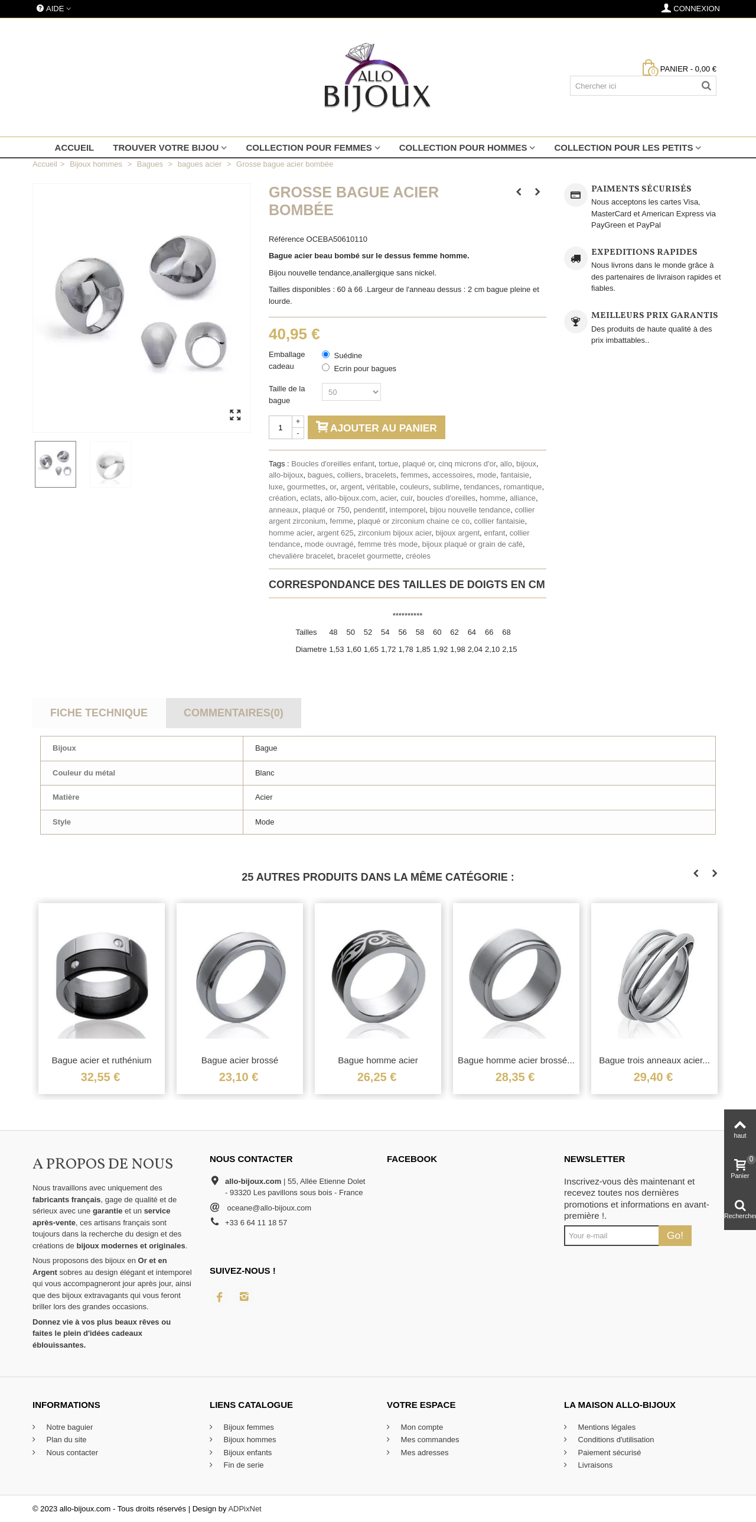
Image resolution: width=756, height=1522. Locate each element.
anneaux (283, 509)
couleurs (414, 486)
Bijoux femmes (247, 1427)
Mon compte (421, 1427)
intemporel (408, 509)
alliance (523, 498)
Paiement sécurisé (608, 1452)
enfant (494, 532)
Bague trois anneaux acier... (654, 1060)
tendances (481, 486)
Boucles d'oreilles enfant (332, 463)
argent (351, 486)
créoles (418, 555)
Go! (675, 1235)
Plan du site (65, 1439)
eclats (310, 498)
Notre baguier (68, 1427)
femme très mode (388, 544)
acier (388, 498)
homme (492, 498)
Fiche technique (99, 713)
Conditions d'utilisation (615, 1439)
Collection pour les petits (623, 147)
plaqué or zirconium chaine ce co (413, 521)
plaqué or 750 (326, 509)
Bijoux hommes (248, 1439)
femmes (414, 474)
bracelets (380, 474)
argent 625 (335, 532)
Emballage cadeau (287, 360)
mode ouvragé (329, 544)
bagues (320, 474)
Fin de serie (242, 1465)
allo (506, 463)
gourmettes (306, 486)
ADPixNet (244, 1508)
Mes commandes (429, 1439)
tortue (388, 463)
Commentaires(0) (234, 713)
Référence (286, 239)
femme (341, 521)
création (282, 498)
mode (487, 474)
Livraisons (594, 1465)
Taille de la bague (287, 394)
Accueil (74, 147)
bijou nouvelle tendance (470, 509)
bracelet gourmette (369, 555)
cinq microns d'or (467, 463)
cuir (406, 498)
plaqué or (419, 463)
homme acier (290, 532)
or (333, 486)
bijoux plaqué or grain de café (472, 544)
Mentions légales (606, 1427)
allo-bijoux (286, 474)
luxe (276, 486)
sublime (446, 486)
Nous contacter (71, 1452)
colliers (349, 474)
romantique (523, 486)
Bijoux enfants (246, 1452)
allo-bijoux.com (350, 498)
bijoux (526, 463)
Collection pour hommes (463, 147)
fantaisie (514, 474)
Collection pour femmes (309, 147)
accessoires (452, 474)
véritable (381, 486)
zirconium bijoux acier (394, 532)
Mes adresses (424, 1452)
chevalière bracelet (301, 555)
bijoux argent (458, 532)
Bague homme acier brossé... (516, 1060)
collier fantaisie (499, 521)
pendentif (370, 509)
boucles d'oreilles (446, 498)
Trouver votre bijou (166, 147)
